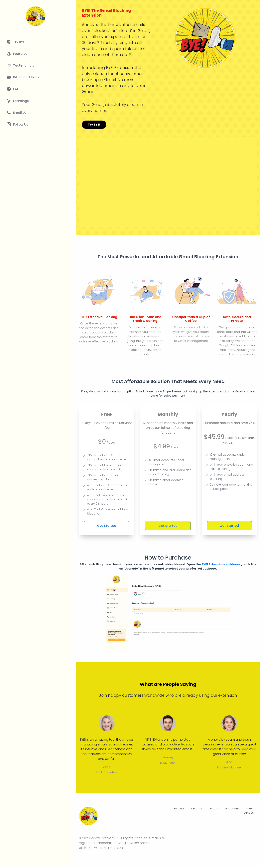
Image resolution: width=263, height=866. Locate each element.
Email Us (20, 112)
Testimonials (23, 65)
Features (20, 53)
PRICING (179, 808)
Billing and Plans (26, 77)
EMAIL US (249, 812)
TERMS (250, 808)
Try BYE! (19, 42)
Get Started (106, 525)
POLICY (214, 808)
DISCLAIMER (232, 808)
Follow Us (20, 124)
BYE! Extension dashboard (221, 564)
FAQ (16, 89)
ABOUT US (197, 808)
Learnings (21, 101)
